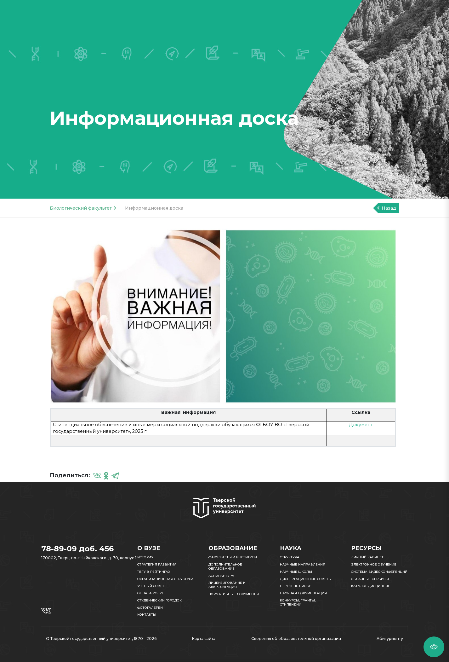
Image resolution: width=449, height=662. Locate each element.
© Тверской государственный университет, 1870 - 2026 (101, 638)
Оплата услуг (150, 593)
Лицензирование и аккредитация (227, 585)
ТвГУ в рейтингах (153, 572)
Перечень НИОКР (295, 586)
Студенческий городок (159, 600)
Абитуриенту (390, 638)
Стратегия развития (157, 564)
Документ (361, 424)
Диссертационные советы (306, 579)
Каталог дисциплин (370, 586)
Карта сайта (203, 638)
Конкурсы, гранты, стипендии (297, 602)
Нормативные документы (233, 594)
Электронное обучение (373, 564)
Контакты (146, 615)
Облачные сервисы (370, 579)
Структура (289, 557)
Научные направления (302, 564)
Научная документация (303, 593)
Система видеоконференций (379, 572)
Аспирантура (221, 576)
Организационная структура (165, 579)
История (145, 557)
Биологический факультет (81, 208)
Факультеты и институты (232, 557)
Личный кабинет (367, 557)
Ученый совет (150, 586)
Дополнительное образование (225, 566)
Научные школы (296, 572)
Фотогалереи (150, 608)
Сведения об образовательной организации (296, 638)
